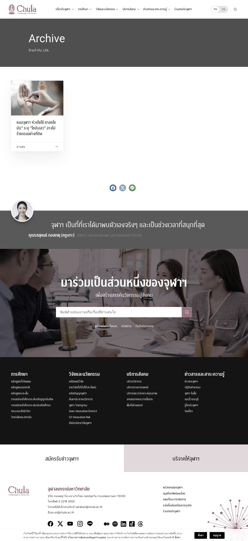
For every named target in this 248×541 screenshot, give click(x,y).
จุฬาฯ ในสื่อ (190, 394)
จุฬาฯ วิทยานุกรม (78, 405)
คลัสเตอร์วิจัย (76, 382)
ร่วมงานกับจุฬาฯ (183, 9)
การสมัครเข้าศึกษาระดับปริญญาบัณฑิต (32, 399)
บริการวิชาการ (134, 382)
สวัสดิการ (126, 326)
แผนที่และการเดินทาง (174, 500)
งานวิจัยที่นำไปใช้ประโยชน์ (82, 388)
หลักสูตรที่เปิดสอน (21, 382)
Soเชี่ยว (189, 411)
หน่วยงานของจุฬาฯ (173, 488)
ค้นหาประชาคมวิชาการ (81, 399)
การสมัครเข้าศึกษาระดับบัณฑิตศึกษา (31, 405)
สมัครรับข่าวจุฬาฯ (62, 459)
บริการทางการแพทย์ (137, 388)
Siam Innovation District (83, 411)
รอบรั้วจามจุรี (192, 399)
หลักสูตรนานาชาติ (20, 388)
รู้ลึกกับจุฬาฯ (191, 405)
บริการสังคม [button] (129, 9)
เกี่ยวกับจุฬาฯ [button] (63, 9)
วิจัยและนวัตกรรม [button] (105, 9)
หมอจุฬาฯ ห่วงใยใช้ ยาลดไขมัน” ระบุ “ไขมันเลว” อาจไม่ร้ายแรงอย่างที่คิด (36, 128)
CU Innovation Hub (79, 417)
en (223, 9)
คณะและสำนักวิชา (20, 411)
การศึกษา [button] (83, 9)
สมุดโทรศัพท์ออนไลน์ (174, 494)
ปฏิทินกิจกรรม (192, 388)
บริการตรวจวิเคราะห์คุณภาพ (142, 394)
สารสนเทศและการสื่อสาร (140, 399)
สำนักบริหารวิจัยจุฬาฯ (80, 423)
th (215, 9)
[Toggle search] (235, 9)
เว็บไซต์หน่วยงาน (145, 326)
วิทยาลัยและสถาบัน (21, 417)
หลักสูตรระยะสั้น (19, 394)
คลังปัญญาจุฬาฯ (78, 394)
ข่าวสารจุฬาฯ (191, 382)
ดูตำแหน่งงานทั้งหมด (106, 326)
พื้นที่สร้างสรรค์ (135, 405)
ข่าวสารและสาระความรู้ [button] (155, 9)
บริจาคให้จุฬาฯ (186, 459)
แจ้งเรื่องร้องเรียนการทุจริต (177, 506)
